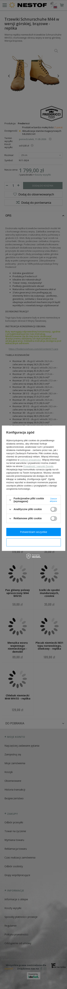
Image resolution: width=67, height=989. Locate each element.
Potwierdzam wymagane (33, 542)
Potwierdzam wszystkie (33, 532)
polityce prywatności (30, 459)
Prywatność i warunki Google (38, 466)
